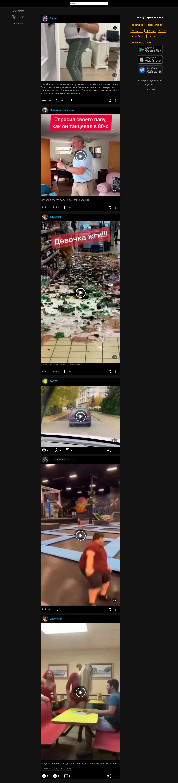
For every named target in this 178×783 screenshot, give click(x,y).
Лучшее (17, 16)
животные (137, 42)
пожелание (137, 24)
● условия (150, 84)
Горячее (17, 10)
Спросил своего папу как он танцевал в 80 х (66, 200)
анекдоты (137, 30)
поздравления (154, 24)
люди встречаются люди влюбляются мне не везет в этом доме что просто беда (80, 763)
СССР (162, 30)
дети (149, 42)
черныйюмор (138, 36)
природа (150, 30)
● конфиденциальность (150, 80)
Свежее (17, 23)
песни (152, 36)
